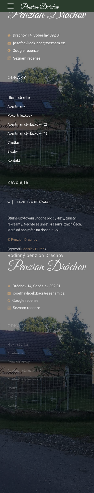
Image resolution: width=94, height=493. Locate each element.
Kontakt (14, 160)
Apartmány (16, 106)
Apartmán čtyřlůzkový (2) (27, 124)
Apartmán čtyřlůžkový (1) (27, 133)
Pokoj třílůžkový (20, 115)
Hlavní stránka (19, 97)
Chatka (13, 142)
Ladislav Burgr (32, 249)
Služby (13, 151)
